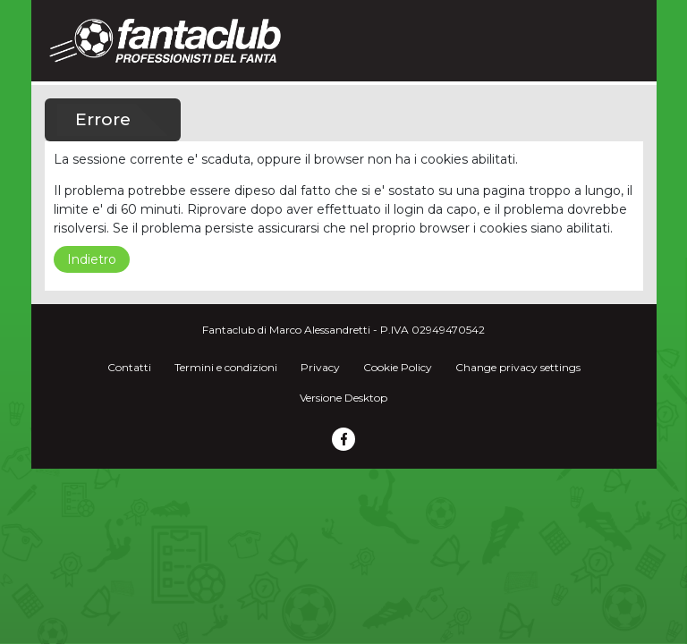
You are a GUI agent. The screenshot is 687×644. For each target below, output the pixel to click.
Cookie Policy (397, 367)
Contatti (129, 367)
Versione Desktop (343, 397)
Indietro (91, 259)
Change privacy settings (518, 367)
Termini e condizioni (225, 367)
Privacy (320, 367)
